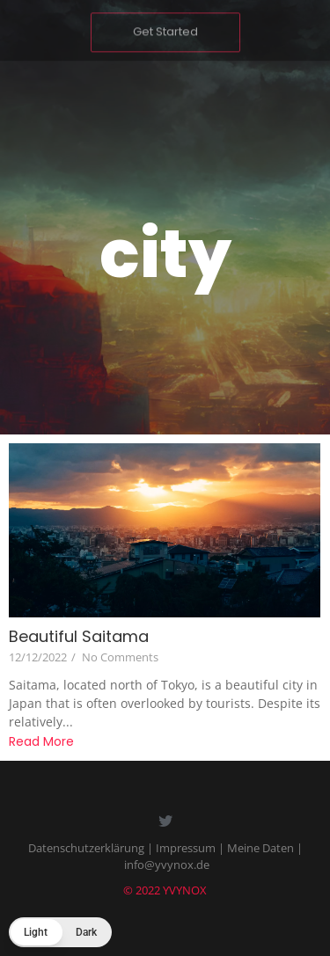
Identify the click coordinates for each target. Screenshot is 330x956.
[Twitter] (165, 822)
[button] (60, 932)
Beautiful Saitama (79, 636)
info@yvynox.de (166, 864)
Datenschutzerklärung (86, 848)
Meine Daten (260, 848)
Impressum (186, 848)
